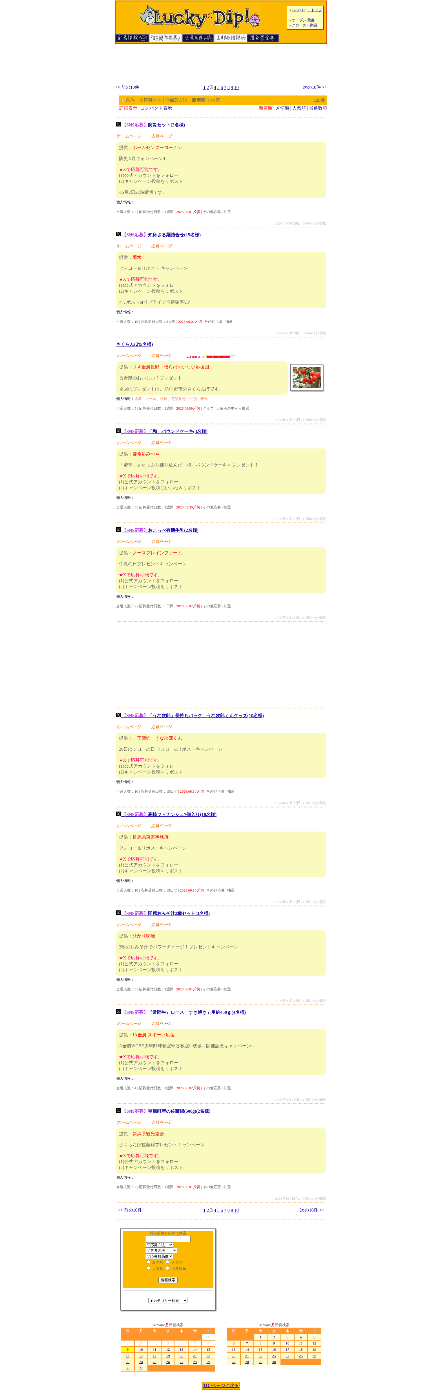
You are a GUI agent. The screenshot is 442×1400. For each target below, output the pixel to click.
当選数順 (318, 108)
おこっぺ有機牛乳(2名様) (157, 530)
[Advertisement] (221, 61)
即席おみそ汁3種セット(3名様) (163, 913)
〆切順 (282, 108)
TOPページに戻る (221, 1385)
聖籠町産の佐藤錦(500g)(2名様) (163, 1111)
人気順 (299, 108)
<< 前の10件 (127, 87)
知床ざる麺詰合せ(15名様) (158, 234)
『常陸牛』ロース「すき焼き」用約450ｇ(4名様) (181, 1012)
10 (236, 87)
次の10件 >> (315, 87)
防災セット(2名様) (150, 125)
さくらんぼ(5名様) (134, 344)
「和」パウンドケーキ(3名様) (161, 431)
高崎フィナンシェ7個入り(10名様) (166, 814)
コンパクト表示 (156, 108)
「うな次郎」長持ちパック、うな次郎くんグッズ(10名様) (190, 715)
